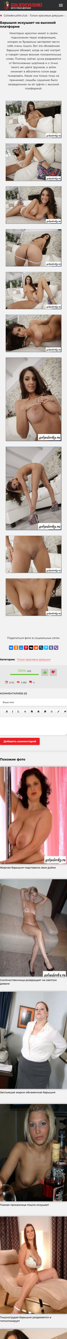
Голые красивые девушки (34, 659)
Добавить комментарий (20, 741)
